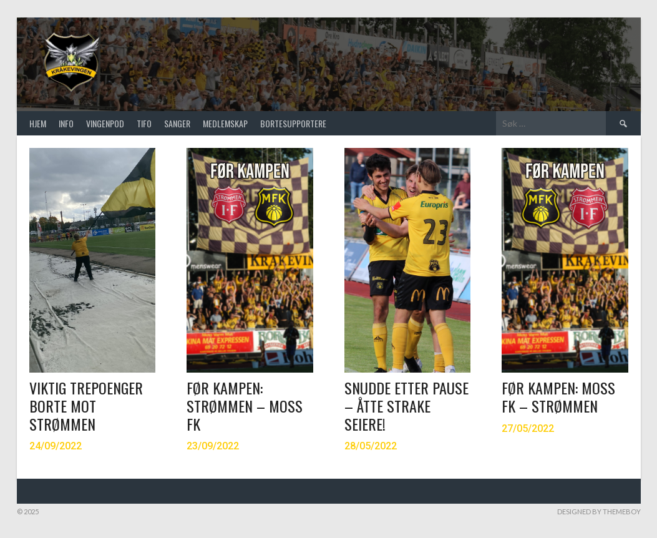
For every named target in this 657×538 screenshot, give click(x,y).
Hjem (37, 123)
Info (66, 123)
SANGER (177, 123)
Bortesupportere (293, 123)
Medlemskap (225, 123)
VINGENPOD (105, 123)
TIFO (144, 123)
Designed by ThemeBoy (599, 511)
